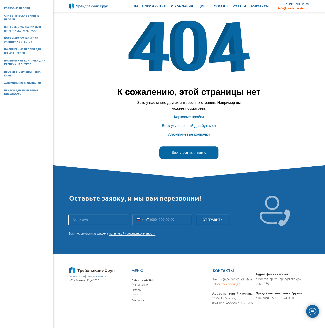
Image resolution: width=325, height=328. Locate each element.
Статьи (136, 295)
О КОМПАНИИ (182, 6)
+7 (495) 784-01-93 (296, 4)
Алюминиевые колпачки (22, 83)
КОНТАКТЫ (259, 6)
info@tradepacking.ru (293, 8)
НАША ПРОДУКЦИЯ (150, 6)
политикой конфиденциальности (132, 233)
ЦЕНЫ (204, 6)
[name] (98, 220)
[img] (92, 270)
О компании (139, 285)
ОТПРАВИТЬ (213, 220)
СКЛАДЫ (221, 6)
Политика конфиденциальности (87, 276)
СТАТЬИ (239, 6)
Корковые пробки (17, 8)
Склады (136, 290)
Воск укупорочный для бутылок (189, 126)
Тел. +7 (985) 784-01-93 (228, 279)
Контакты (137, 300)
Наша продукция (142, 279)
